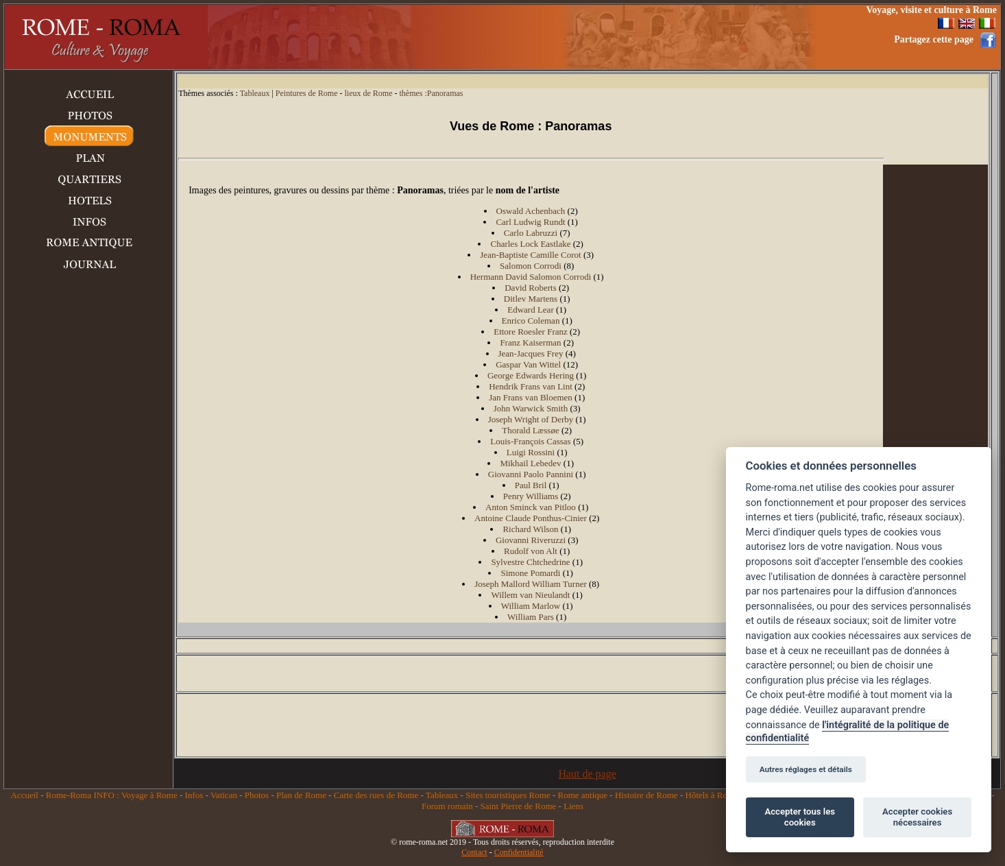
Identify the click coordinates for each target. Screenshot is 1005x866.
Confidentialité (519, 852)
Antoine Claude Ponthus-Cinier (530, 518)
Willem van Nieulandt (530, 595)
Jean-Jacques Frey (531, 353)
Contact (474, 852)
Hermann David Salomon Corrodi (531, 277)
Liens (573, 806)
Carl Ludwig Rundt (530, 222)
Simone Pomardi (530, 573)
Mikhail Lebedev (530, 463)
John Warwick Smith (531, 408)
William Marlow (531, 606)
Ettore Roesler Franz (531, 331)
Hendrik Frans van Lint (530, 386)
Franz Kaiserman (530, 342)
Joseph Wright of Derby (531, 419)
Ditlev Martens (530, 298)
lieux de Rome (369, 93)
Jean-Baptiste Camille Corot (530, 255)
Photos (257, 795)
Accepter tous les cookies (800, 817)
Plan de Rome (301, 795)
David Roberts (530, 287)
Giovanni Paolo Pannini (530, 474)
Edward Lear (530, 309)
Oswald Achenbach (531, 211)
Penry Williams (530, 496)
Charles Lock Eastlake (530, 244)
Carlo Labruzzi (530, 233)
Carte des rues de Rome (376, 795)
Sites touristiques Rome (507, 795)
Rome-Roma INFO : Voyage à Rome (112, 795)
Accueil (24, 795)
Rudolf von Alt (530, 551)
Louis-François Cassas (530, 441)
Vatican (223, 795)
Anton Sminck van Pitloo (530, 507)
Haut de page (587, 774)
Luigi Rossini (531, 452)
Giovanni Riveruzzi (531, 540)
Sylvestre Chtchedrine (530, 562)
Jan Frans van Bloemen (530, 397)
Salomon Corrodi (530, 266)
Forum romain (447, 806)
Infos (194, 795)
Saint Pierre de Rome (519, 806)
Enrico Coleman (531, 320)
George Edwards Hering (530, 375)
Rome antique (583, 795)
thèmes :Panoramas (431, 93)
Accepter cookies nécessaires (917, 817)
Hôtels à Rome (712, 795)
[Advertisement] (599, 37)
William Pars (530, 617)
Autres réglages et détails (806, 769)
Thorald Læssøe (530, 430)
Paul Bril (531, 485)
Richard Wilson (530, 529)
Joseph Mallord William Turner (530, 584)
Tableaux (255, 93)
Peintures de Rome (307, 93)
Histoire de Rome (646, 795)
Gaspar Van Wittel (528, 364)
